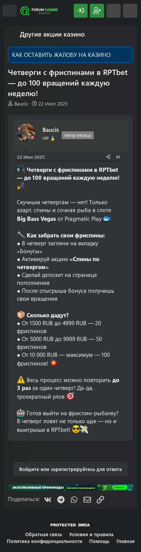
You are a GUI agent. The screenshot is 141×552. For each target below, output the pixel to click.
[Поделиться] (108, 157)
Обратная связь (43, 534)
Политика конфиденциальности (44, 541)
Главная (126, 541)
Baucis (21, 103)
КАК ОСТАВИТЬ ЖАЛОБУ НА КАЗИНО (61, 54)
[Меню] (9, 11)
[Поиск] (130, 11)
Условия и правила (91, 534)
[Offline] (32, 138)
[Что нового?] (113, 11)
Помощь (99, 541)
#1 (118, 157)
